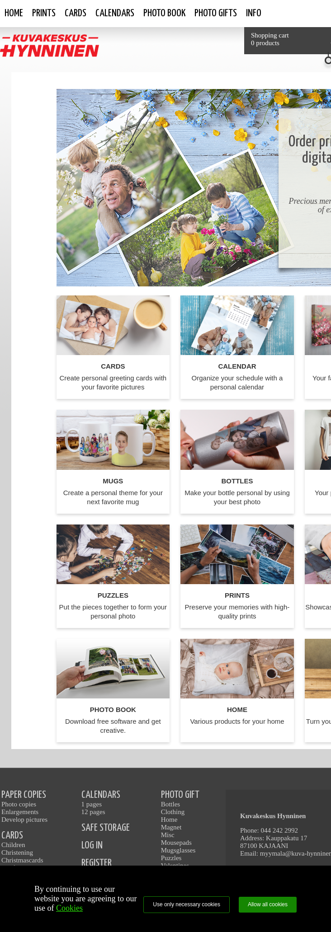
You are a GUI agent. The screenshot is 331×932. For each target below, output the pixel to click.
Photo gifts (215, 13)
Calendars (114, 13)
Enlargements (19, 811)
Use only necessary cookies (186, 904)
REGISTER (96, 863)
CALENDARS (100, 795)
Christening (17, 852)
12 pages (93, 811)
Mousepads (176, 842)
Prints (44, 13)
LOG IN (92, 845)
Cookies (69, 908)
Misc (168, 834)
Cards (75, 13)
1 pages (91, 804)
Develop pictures (24, 819)
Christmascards (22, 860)
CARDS (12, 835)
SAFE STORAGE (105, 828)
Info (253, 13)
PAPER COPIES (23, 795)
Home (14, 13)
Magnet (171, 827)
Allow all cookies (268, 904)
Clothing (173, 811)
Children (13, 844)
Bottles (170, 804)
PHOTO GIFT (180, 795)
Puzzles (171, 858)
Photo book (164, 13)
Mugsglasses (178, 850)
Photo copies (18, 804)
